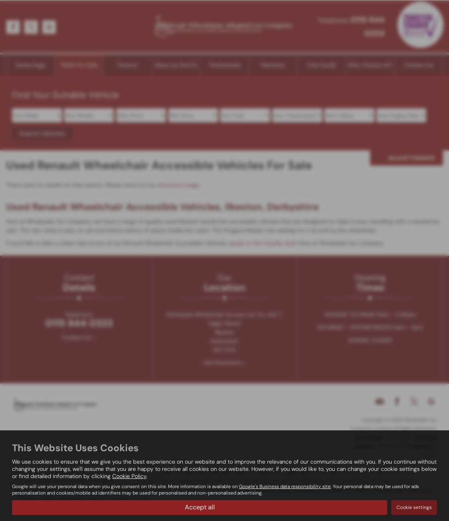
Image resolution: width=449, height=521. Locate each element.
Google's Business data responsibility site (285, 486)
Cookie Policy (129, 476)
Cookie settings (414, 507)
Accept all (200, 507)
